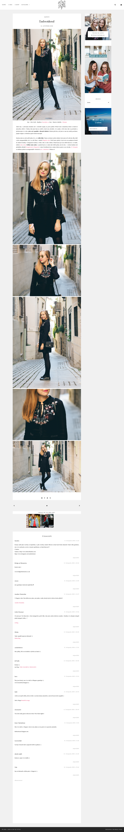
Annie (16, 581)
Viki (16, 767)
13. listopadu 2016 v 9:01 (71, 723)
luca (16, 676)
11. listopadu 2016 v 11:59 (71, 580)
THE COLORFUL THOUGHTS (28, 667)
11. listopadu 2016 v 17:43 (71, 647)
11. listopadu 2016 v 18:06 (71, 660)
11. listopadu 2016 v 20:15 (71, 691)
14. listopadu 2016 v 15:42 (71, 767)
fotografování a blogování (32, 147)
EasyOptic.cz (45, 122)
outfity (47, 17)
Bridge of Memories (21, 563)
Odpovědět (76, 557)
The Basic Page (117, 829)
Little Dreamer (19, 612)
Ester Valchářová (20, 723)
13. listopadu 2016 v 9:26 (71, 740)
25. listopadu (74, 147)
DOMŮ (4, 5)
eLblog (16, 622)
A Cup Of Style (16, 829)
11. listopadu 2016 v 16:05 (71, 632)
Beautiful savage (25, 700)
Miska (16, 632)
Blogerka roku (46, 140)
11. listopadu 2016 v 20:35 (71, 709)
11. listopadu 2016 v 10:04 (71, 563)
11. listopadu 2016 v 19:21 (71, 676)
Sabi (16, 692)
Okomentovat (18, 780)
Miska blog (17, 638)
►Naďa (17, 661)
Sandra (17, 541)
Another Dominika (20, 594)
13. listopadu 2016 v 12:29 (71, 754)
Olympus (64, 122)
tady (21, 145)
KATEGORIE (25, 5)
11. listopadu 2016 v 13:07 (71, 594)
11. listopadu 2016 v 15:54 (71, 612)
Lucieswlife (18, 741)
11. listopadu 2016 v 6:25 (72, 540)
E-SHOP (17, 5)
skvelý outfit (18, 754)
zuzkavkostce (19, 647)
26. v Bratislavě (45, 149)
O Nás (10, 5)
